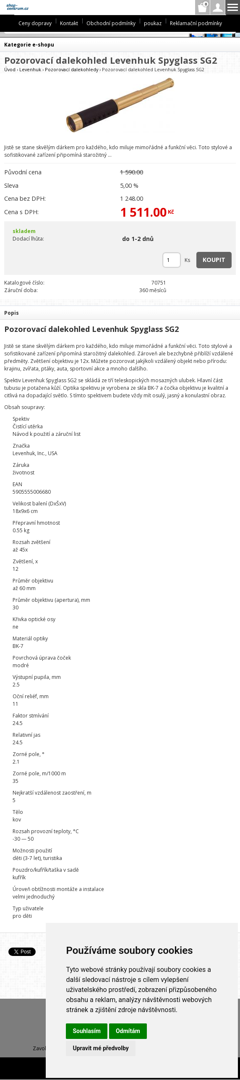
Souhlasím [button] (87, 1031)
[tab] (120, 312)
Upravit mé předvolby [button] (100, 1048)
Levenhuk (30, 69)
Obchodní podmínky (111, 23)
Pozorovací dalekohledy (71, 69)
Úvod (10, 69)
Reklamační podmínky (196, 23)
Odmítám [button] (128, 1031)
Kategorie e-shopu (29, 44)
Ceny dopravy (35, 23)
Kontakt (69, 23)
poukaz (153, 23)
